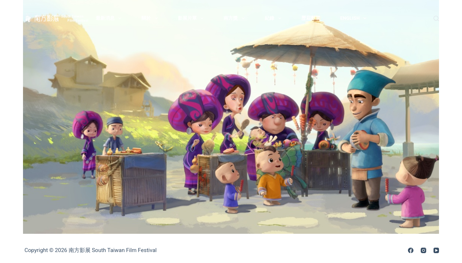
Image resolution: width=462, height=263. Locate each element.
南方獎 (236, 18)
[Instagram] (423, 250)
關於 (151, 18)
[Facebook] (410, 250)
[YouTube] (436, 250)
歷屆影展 (310, 18)
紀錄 (274, 18)
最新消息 (110, 18)
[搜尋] (436, 18)
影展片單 (192, 18)
